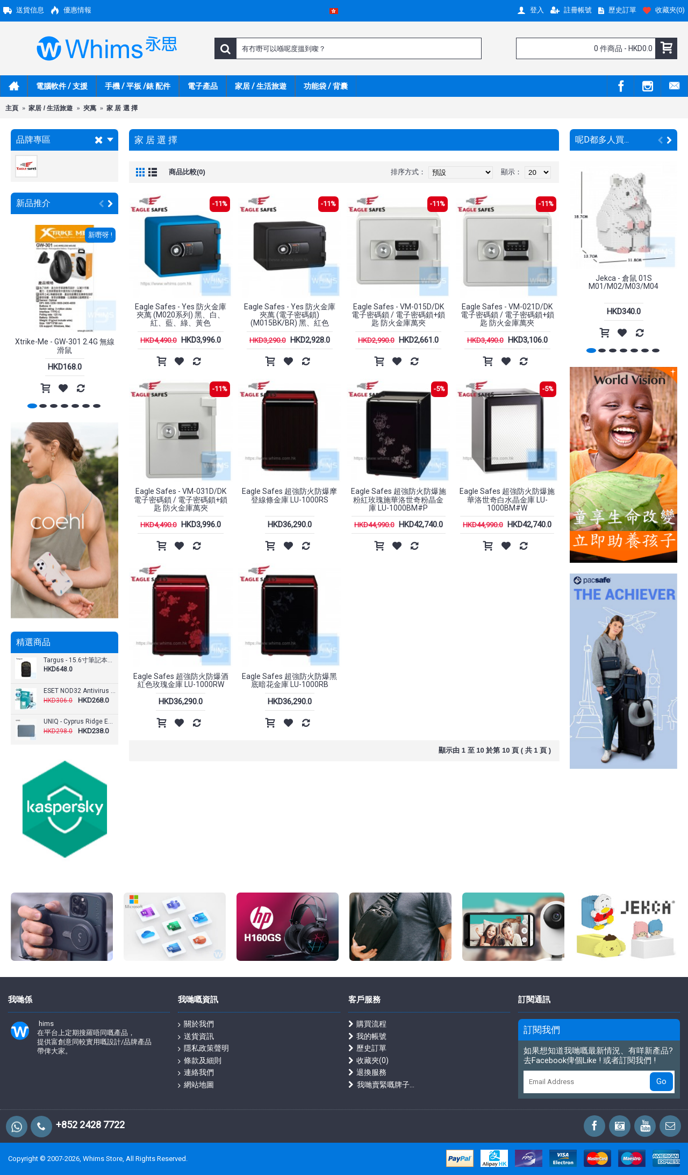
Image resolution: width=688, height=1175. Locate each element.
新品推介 (33, 203)
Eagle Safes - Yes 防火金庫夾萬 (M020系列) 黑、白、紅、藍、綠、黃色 (180, 315)
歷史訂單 (367, 1048)
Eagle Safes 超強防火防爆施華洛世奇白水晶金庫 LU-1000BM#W (507, 499)
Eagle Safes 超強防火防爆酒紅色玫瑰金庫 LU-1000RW (180, 680)
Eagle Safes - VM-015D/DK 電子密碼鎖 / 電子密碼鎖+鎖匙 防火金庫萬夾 (398, 315)
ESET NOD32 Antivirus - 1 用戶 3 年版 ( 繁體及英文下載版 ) (80, 691)
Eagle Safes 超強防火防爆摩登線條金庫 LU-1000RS (289, 495)
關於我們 (196, 1024)
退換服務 (367, 1072)
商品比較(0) (187, 172)
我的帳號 (367, 1036)
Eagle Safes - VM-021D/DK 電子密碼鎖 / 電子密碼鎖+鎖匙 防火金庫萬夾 (507, 315)
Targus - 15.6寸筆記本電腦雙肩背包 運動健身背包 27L (80, 660)
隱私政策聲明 (203, 1048)
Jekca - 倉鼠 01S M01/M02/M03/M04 (623, 282)
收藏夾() (368, 1060)
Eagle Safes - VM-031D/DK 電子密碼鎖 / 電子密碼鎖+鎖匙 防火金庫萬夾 (180, 499)
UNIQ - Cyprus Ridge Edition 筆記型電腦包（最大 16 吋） (80, 721)
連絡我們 (196, 1073)
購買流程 (367, 1024)
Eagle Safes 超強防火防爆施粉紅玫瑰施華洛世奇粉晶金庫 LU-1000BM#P (398, 499)
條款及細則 (199, 1061)
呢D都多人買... (602, 140)
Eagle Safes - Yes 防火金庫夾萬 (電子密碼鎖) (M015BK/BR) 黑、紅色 (289, 315)
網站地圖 (196, 1085)
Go (661, 1081)
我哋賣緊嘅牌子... (381, 1084)
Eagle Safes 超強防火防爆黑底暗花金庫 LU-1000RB (289, 680)
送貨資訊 (196, 1037)
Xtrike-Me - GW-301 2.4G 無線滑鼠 (64, 345)
